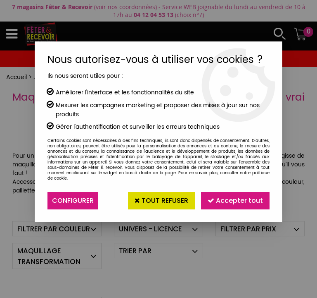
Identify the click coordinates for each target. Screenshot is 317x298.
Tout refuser (161, 200)
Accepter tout (235, 200)
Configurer (73, 200)
